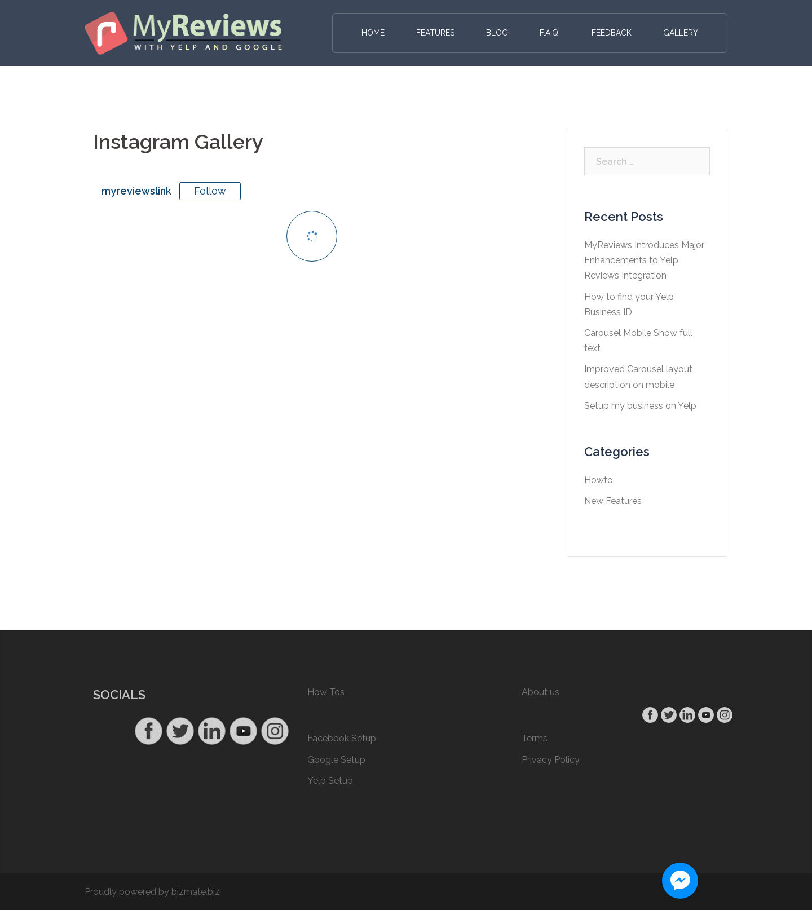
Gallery (680, 32)
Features (435, 32)
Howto (598, 480)
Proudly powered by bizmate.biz (152, 891)
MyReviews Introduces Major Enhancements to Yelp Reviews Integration (644, 260)
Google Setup (336, 759)
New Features (613, 501)
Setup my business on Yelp (640, 405)
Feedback (612, 32)
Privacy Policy (551, 759)
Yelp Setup (330, 780)
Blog (497, 32)
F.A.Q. (550, 32)
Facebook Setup (341, 738)
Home (373, 32)
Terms (535, 738)
